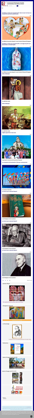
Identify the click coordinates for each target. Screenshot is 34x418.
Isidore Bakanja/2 (6, 73)
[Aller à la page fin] (10, 280)
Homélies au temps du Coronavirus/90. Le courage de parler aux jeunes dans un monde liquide (16, 44)
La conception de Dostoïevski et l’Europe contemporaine (14, 162)
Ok (31, 416)
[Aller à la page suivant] (7, 280)
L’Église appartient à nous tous (9, 132)
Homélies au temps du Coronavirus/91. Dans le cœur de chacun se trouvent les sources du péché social (16, 13)
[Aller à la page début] (3, 280)
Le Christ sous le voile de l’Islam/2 (9, 250)
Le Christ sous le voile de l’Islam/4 (9, 191)
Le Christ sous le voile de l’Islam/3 (9, 221)
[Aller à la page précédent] (5, 280)
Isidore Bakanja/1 (6, 103)
